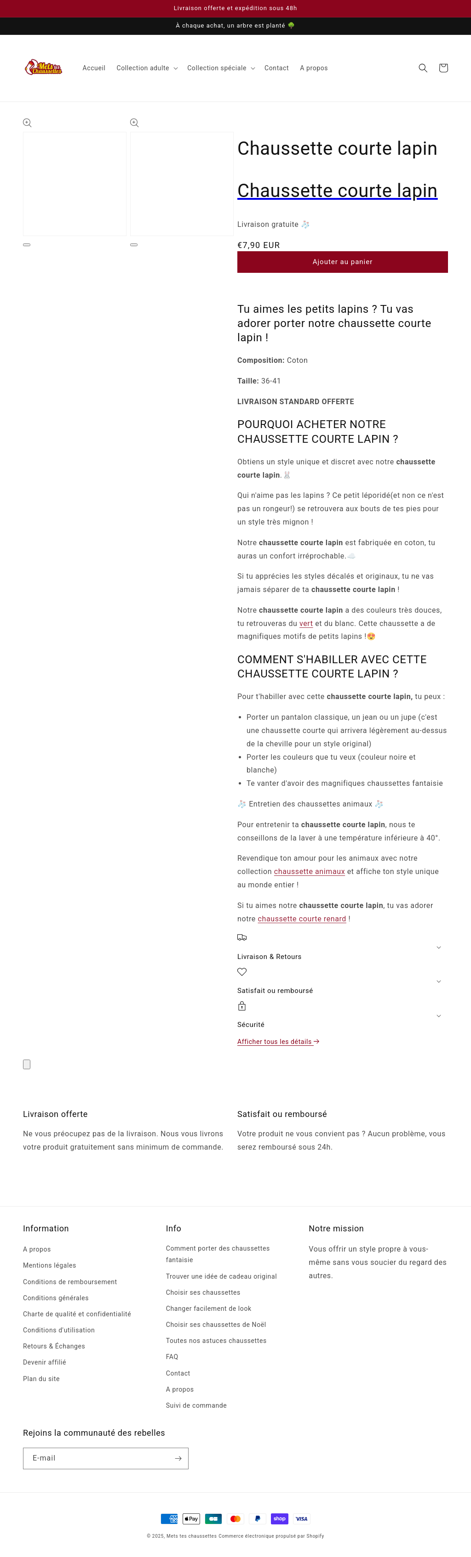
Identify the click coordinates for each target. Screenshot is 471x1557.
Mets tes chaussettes (192, 1536)
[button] (146, 68)
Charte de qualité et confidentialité (77, 1314)
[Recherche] (423, 68)
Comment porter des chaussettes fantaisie (218, 1254)
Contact (178, 1373)
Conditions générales (56, 1298)
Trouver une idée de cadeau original (221, 1276)
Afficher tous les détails (279, 1041)
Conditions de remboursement (70, 1282)
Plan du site (41, 1378)
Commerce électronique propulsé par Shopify (271, 1536)
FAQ (172, 1356)
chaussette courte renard (302, 918)
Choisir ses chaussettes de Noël (216, 1324)
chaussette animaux (309, 871)
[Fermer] (26, 1064)
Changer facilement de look (209, 1308)
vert (306, 623)
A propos (37, 1249)
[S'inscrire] (178, 1458)
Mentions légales (49, 1265)
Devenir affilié (44, 1362)
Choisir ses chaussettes (203, 1292)
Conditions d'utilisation (59, 1330)
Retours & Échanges (54, 1346)
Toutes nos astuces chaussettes (216, 1340)
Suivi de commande (196, 1405)
